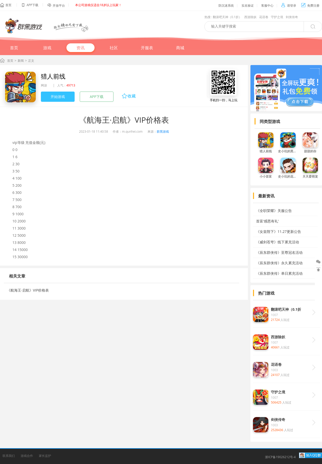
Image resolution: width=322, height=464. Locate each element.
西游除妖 (250, 17)
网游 (44, 85)
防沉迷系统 (226, 5)
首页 (8, 5)
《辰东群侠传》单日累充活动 (279, 273)
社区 (114, 48)
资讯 (80, 48)
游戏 (47, 48)
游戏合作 (27, 456)
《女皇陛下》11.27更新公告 (278, 231)
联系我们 (9, 456)
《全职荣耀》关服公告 (274, 210)
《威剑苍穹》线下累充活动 (277, 242)
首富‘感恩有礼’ (267, 221)
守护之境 (277, 17)
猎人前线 (53, 76)
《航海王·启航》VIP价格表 (28, 290)
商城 (180, 48)
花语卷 (263, 17)
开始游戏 (58, 96)
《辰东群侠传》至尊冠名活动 (279, 252)
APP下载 (96, 96)
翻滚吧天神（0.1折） (227, 17)
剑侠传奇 (292, 17)
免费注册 (310, 5)
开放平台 (59, 5)
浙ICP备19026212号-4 (280, 457)
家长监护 (45, 456)
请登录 (288, 5)
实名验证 (247, 5)
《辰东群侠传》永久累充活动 (279, 262)
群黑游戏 (163, 131)
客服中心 (267, 5)
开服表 (147, 48)
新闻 (21, 60)
